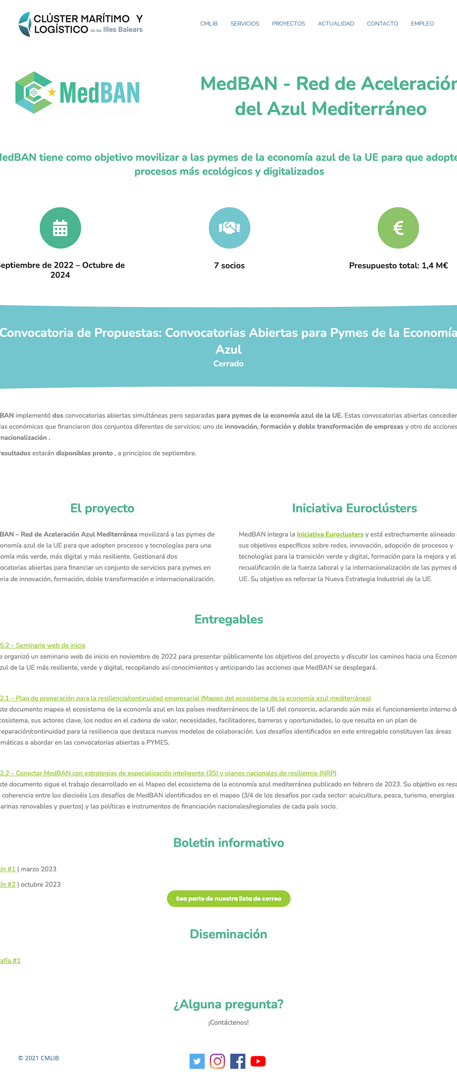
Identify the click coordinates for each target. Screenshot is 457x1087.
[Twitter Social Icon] (197, 1061)
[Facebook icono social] (237, 1061)
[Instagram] (217, 1061)
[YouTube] (258, 1061)
